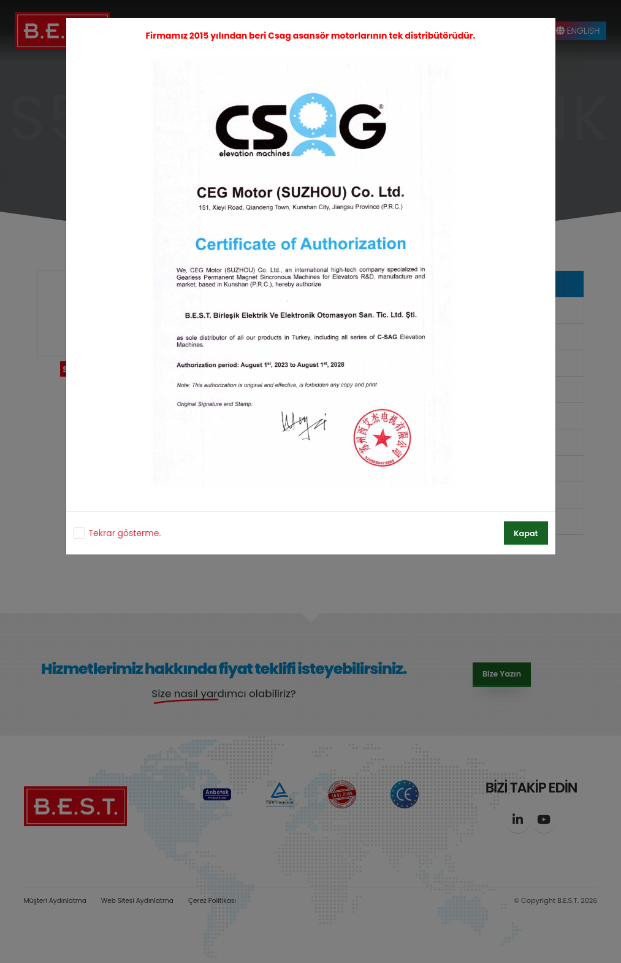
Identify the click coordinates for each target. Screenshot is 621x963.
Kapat (526, 533)
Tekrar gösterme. (125, 533)
